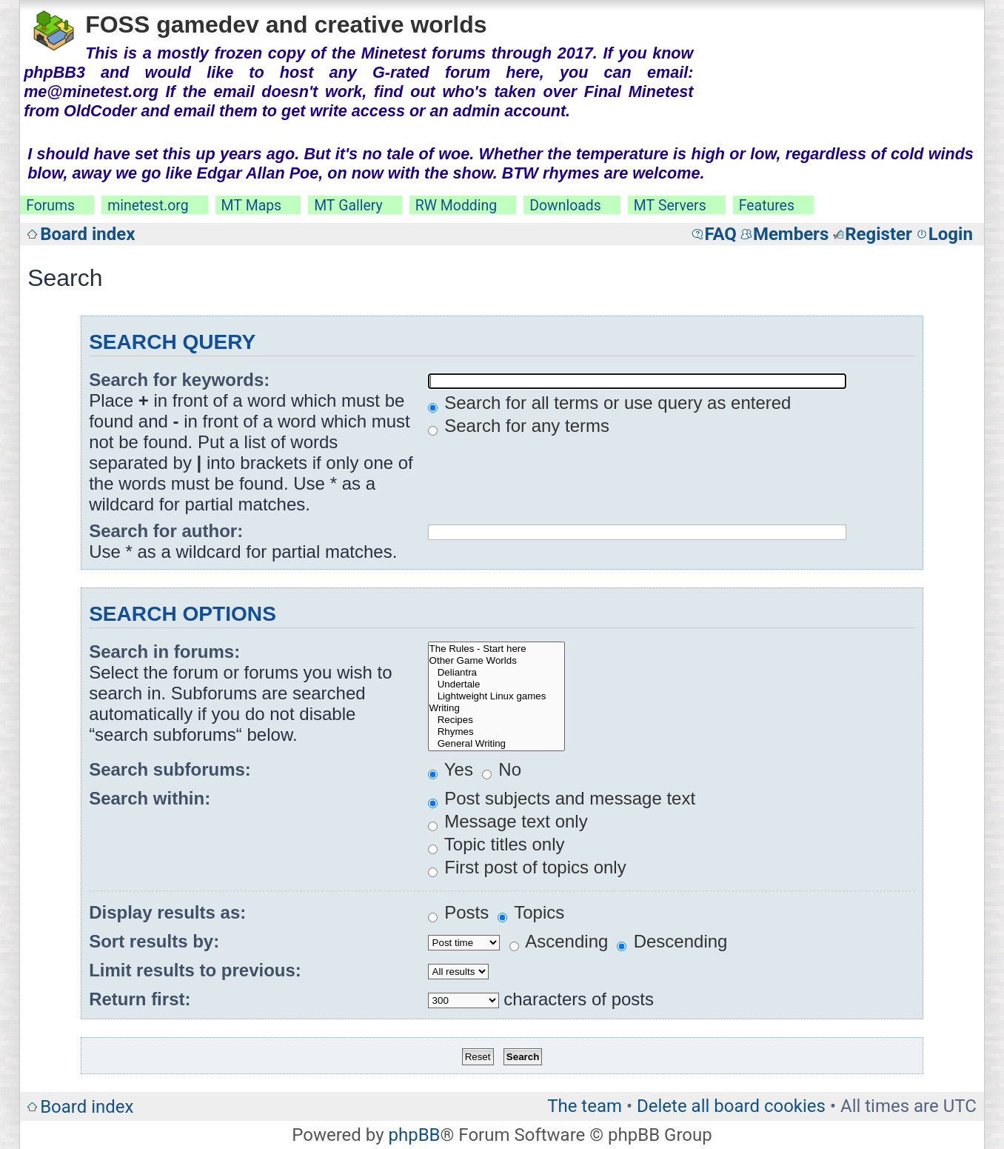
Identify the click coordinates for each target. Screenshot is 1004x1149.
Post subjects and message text (562, 798)
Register (878, 234)
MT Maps (251, 205)
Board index (87, 234)
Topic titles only (496, 844)
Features (766, 205)
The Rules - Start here (496, 649)
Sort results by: (154, 941)
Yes (450, 769)
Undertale (496, 684)
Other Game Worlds (496, 661)
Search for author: (166, 531)
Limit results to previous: (195, 970)
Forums (50, 205)
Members (791, 234)
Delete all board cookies (731, 1106)
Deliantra (496, 673)
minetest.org (147, 205)
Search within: (149, 798)
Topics (531, 912)
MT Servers (670, 205)
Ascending (558, 941)
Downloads (565, 205)
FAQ (720, 234)
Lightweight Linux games (496, 696)
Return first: (139, 999)
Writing (496, 708)
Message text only (508, 821)
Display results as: (167, 912)
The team (584, 1106)
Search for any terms (518, 426)
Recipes (496, 720)
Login (950, 234)
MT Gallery (348, 205)
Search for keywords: (179, 380)
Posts (458, 912)
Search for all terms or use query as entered (610, 403)
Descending (672, 941)
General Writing (496, 744)
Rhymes (496, 732)
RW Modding (456, 205)
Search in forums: (164, 652)
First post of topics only (527, 867)
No (501, 769)
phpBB (414, 1135)
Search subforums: (170, 769)
